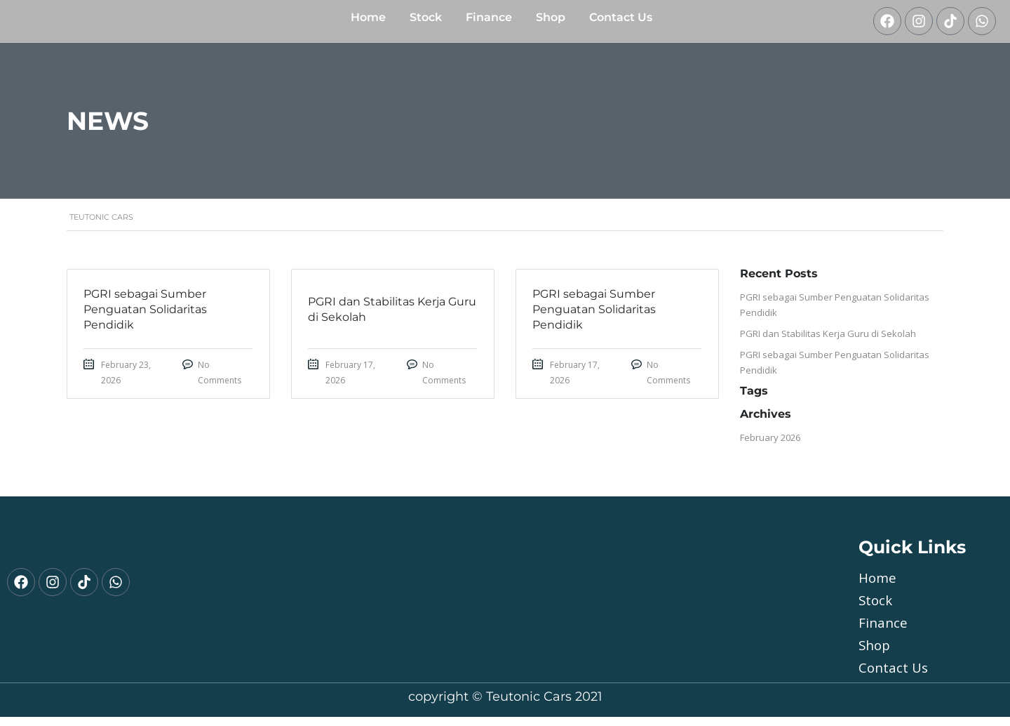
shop (550, 22)
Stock (426, 22)
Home (368, 22)
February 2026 (770, 446)
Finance (489, 22)
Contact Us (620, 22)
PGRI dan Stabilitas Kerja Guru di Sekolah (828, 342)
